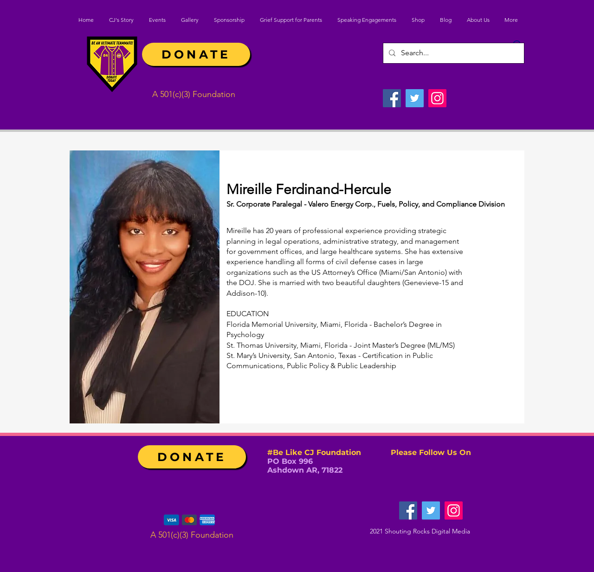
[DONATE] (196, 54)
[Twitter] (415, 98)
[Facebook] (392, 98)
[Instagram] (437, 98)
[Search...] (452, 53)
